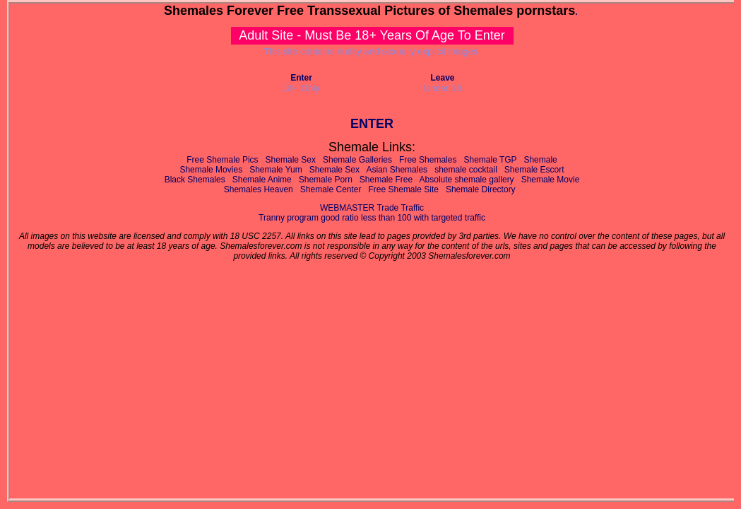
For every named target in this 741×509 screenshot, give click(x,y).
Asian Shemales (396, 170)
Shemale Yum (275, 170)
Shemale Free (386, 180)
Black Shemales (195, 180)
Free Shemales (427, 160)
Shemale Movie (550, 180)
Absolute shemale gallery (467, 180)
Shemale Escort (534, 170)
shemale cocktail (465, 170)
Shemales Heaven (258, 189)
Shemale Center (331, 189)
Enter (301, 78)
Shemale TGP (489, 160)
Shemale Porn (325, 180)
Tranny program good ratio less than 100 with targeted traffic (372, 218)
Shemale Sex (291, 160)
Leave (442, 78)
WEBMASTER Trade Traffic (372, 208)
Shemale (540, 160)
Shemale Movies (210, 170)
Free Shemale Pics (222, 160)
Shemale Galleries (357, 160)
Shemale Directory (481, 189)
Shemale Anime (262, 180)
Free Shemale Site (404, 189)
